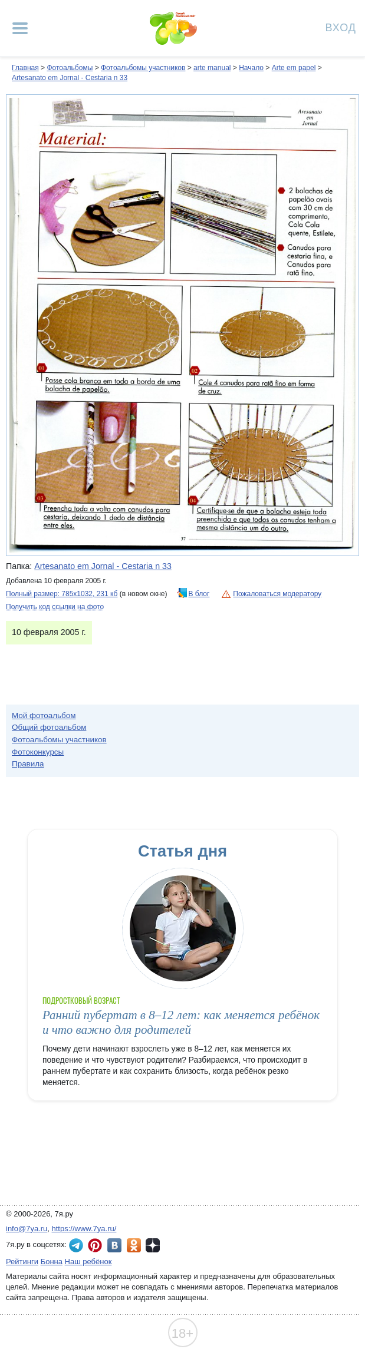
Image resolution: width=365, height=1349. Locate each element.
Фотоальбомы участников (143, 68)
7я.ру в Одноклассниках (134, 1245)
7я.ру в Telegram (76, 1245)
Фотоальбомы (70, 68)
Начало (251, 68)
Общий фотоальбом (49, 727)
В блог (199, 594)
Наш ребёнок (88, 1261)
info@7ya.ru (26, 1228)
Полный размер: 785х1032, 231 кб (61, 594)
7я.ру (153, 1245)
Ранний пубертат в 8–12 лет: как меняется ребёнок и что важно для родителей (181, 1022)
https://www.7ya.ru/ (84, 1228)
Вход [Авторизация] (340, 27)
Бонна (52, 1261)
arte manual (212, 68)
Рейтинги (22, 1261)
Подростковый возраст (81, 1000)
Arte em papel (294, 68)
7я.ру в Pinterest (95, 1245)
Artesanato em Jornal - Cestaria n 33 (69, 78)
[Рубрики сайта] (20, 28)
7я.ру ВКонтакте (114, 1245)
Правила (28, 763)
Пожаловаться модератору (277, 594)
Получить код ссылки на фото (55, 607)
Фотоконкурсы (38, 752)
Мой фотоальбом (44, 715)
